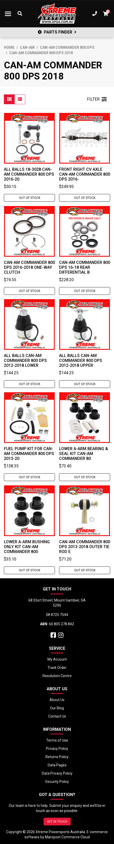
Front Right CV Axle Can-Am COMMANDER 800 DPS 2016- (84, 174)
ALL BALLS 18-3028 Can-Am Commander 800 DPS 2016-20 (29, 174)
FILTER (97, 99)
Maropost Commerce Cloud (67, 837)
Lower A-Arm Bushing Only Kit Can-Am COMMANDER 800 (27, 546)
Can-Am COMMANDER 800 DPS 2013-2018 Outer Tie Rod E (84, 546)
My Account (57, 659)
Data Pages (57, 765)
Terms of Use (57, 740)
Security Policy (57, 782)
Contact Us (57, 716)
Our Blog (57, 708)
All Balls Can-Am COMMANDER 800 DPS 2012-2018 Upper (80, 360)
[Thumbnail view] (9, 99)
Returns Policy (57, 757)
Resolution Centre (57, 676)
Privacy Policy (57, 748)
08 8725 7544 (57, 615)
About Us (57, 700)
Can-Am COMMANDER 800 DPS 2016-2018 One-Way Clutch (29, 267)
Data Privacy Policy (57, 773)
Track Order (57, 668)
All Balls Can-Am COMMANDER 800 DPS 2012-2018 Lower (25, 360)
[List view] (19, 99)
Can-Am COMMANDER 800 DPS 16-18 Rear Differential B (84, 267)
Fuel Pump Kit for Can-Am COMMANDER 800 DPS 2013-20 (29, 453)
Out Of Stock (29, 198)
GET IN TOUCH (57, 821)
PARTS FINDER (57, 32)
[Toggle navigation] (8, 14)
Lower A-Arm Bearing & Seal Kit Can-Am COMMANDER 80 (83, 453)
